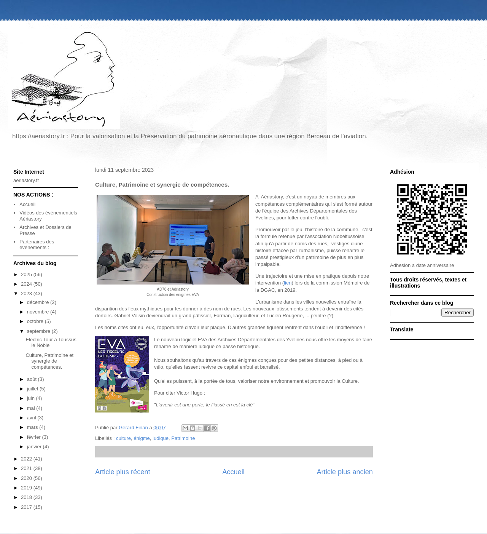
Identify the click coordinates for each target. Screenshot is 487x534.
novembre (38, 312)
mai (32, 408)
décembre (38, 302)
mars (33, 427)
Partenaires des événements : (36, 245)
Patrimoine (183, 438)
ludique (161, 438)
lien (287, 283)
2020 (27, 478)
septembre (39, 331)
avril (32, 417)
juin (31, 398)
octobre (36, 321)
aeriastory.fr (26, 180)
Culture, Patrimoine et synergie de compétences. (49, 361)
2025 (27, 274)
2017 (27, 507)
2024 (27, 284)
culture (123, 438)
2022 (27, 459)
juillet (33, 389)
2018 (27, 497)
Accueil (233, 472)
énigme (142, 438)
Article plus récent (122, 472)
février (34, 437)
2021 (27, 468)
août (32, 379)
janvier (35, 446)
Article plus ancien (345, 472)
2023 (27, 293)
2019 (27, 488)
